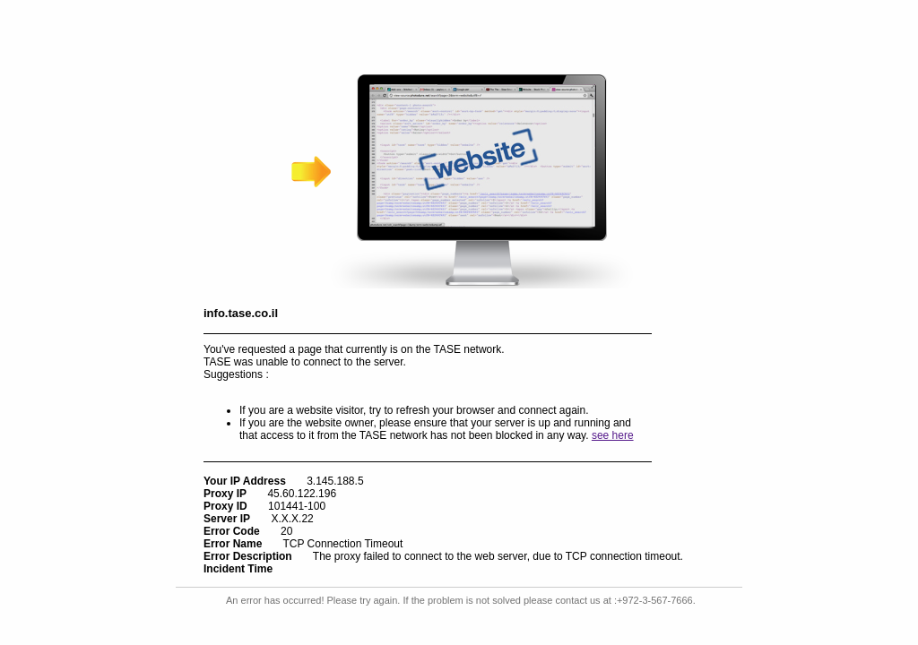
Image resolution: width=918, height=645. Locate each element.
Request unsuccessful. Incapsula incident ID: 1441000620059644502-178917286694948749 (459, 322)
